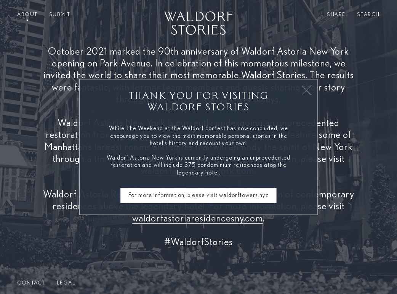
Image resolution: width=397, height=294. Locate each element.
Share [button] (336, 14)
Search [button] (368, 14)
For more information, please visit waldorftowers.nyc (198, 195)
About (27, 14)
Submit (59, 14)
